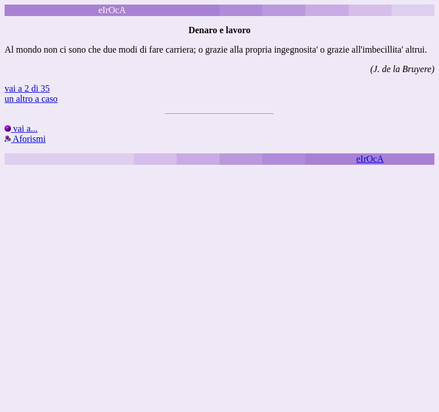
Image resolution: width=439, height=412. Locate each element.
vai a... (21, 128)
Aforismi (25, 139)
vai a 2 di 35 (27, 88)
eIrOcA (370, 159)
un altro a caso (31, 99)
